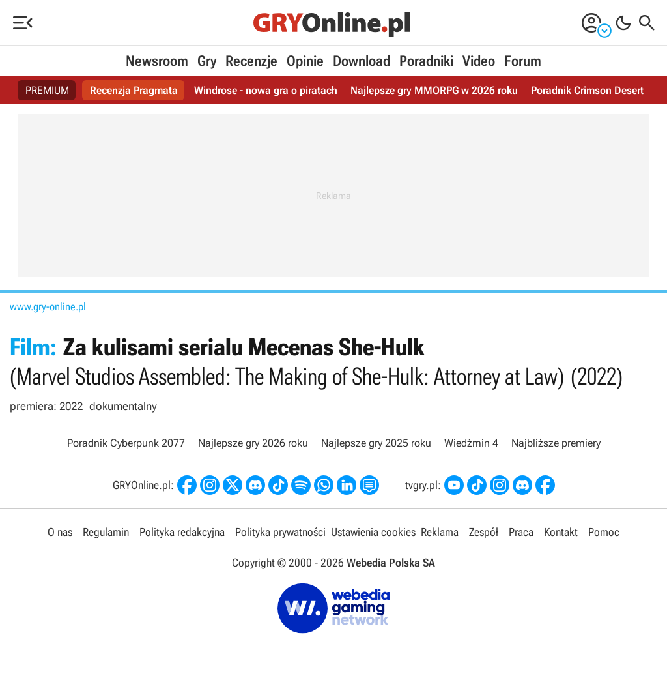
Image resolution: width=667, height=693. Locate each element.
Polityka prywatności (280, 531)
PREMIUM (47, 90)
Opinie (305, 61)
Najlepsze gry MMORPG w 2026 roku (434, 90)
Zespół (483, 531)
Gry (206, 61)
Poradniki (426, 61)
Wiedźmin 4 (471, 443)
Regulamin (106, 531)
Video (478, 61)
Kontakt (561, 531)
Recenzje (251, 61)
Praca (521, 531)
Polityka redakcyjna (182, 531)
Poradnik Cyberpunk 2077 (126, 443)
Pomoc (603, 531)
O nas (60, 531)
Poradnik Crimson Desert (587, 90)
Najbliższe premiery (556, 443)
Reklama (440, 531)
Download (361, 61)
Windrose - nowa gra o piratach (265, 90)
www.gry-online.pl (48, 307)
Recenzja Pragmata (134, 90)
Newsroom (157, 61)
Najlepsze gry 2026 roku (253, 443)
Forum (522, 61)
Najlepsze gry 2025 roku (376, 443)
